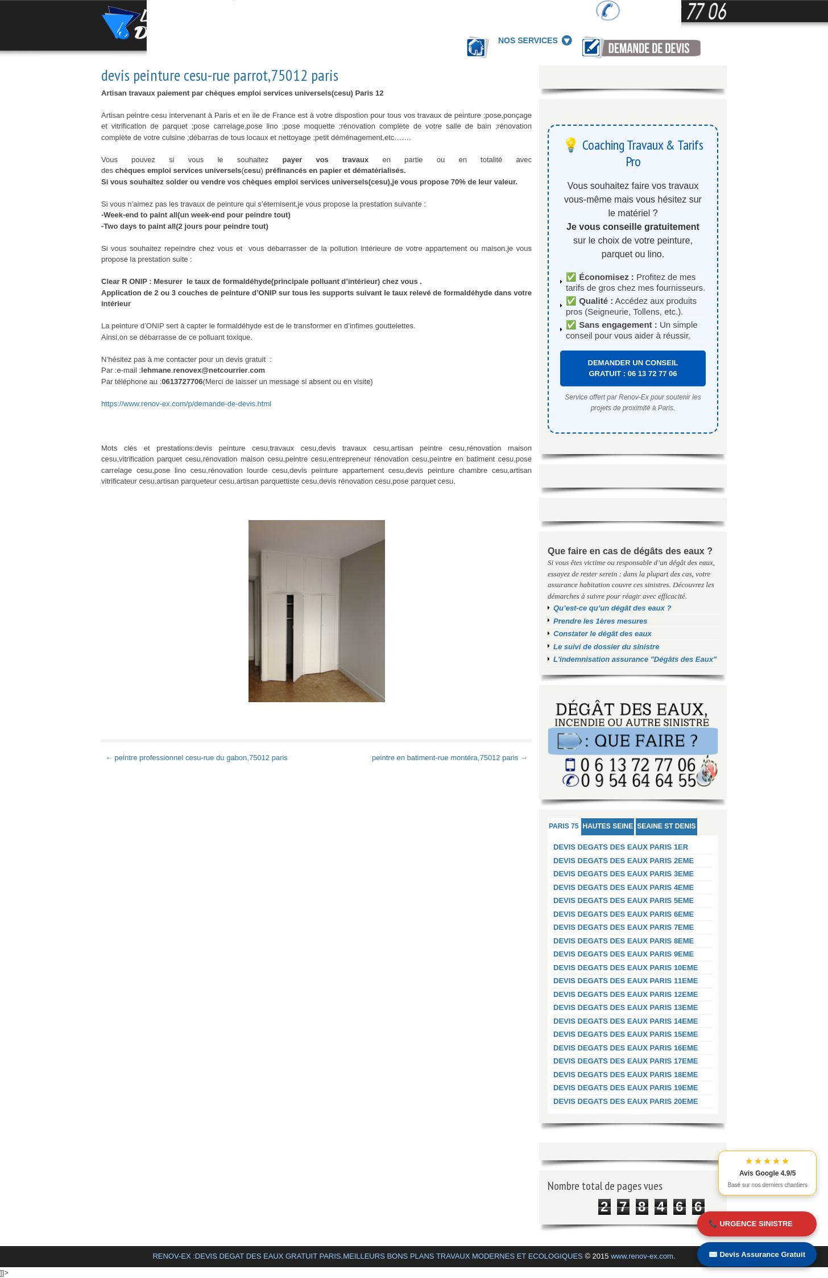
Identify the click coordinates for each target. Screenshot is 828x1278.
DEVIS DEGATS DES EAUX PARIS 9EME (623, 954)
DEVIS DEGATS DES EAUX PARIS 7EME (623, 927)
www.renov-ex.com (642, 1256)
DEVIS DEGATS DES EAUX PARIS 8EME (623, 941)
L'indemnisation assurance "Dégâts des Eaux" (635, 659)
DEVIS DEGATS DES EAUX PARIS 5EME (623, 900)
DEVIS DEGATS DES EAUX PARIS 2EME (623, 860)
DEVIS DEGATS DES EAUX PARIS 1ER (620, 847)
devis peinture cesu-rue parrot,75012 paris (219, 75)
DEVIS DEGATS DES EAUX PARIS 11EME (625, 980)
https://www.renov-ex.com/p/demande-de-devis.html (186, 403)
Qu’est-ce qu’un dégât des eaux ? (612, 608)
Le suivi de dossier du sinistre (606, 646)
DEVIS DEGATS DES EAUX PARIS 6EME (623, 914)
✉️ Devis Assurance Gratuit (757, 1254)
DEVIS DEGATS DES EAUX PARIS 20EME (625, 1101)
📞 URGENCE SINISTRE (751, 1223)
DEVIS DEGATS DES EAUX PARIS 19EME (625, 1087)
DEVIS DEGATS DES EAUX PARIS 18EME (625, 1074)
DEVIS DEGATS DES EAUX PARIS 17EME (625, 1061)
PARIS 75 (563, 826)
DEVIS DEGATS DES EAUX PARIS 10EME (625, 967)
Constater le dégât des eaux (602, 633)
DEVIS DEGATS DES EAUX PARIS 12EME (625, 994)
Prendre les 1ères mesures (600, 621)
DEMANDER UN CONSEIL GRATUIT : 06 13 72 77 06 (633, 368)
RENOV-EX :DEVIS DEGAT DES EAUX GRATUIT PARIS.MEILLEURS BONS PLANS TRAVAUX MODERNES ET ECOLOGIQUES (367, 1256)
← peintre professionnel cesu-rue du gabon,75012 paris (196, 757)
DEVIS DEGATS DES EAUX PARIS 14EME (625, 1021)
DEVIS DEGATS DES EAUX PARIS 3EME (623, 873)
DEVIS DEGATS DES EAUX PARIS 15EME (625, 1034)
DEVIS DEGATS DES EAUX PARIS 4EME (623, 887)
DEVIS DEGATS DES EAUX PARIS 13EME (625, 1007)
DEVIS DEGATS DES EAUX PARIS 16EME (625, 1048)
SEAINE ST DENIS (666, 826)
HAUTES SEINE (607, 826)
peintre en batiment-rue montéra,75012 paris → (450, 757)
